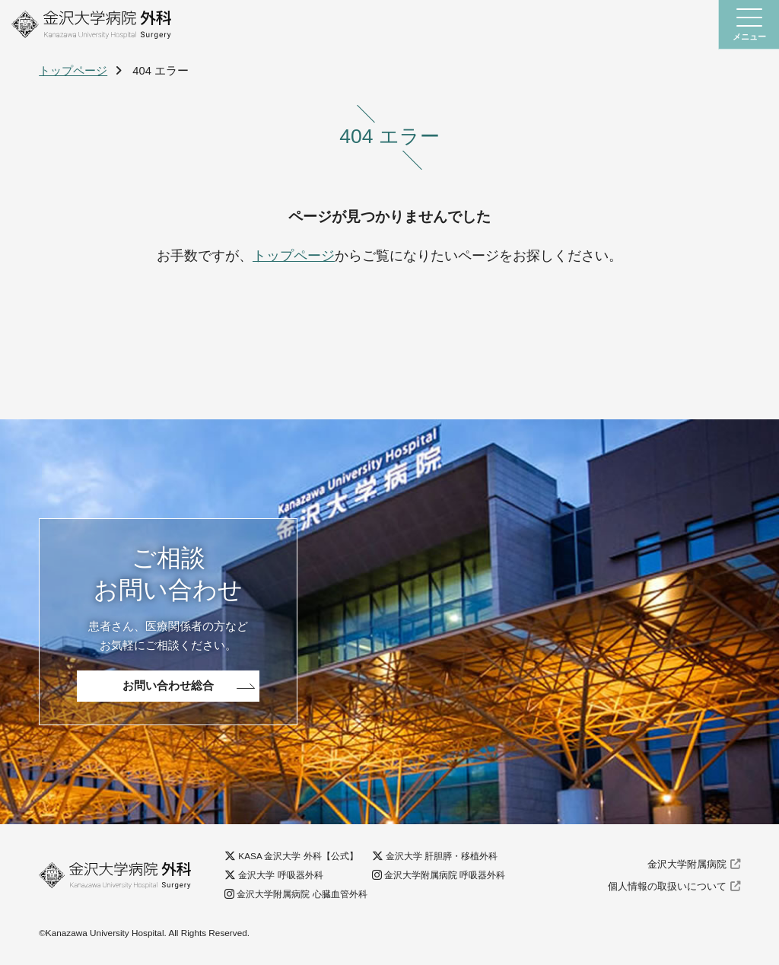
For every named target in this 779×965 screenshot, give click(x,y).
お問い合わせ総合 (168, 686)
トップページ (73, 71)
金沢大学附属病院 (687, 865)
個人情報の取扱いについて (667, 886)
